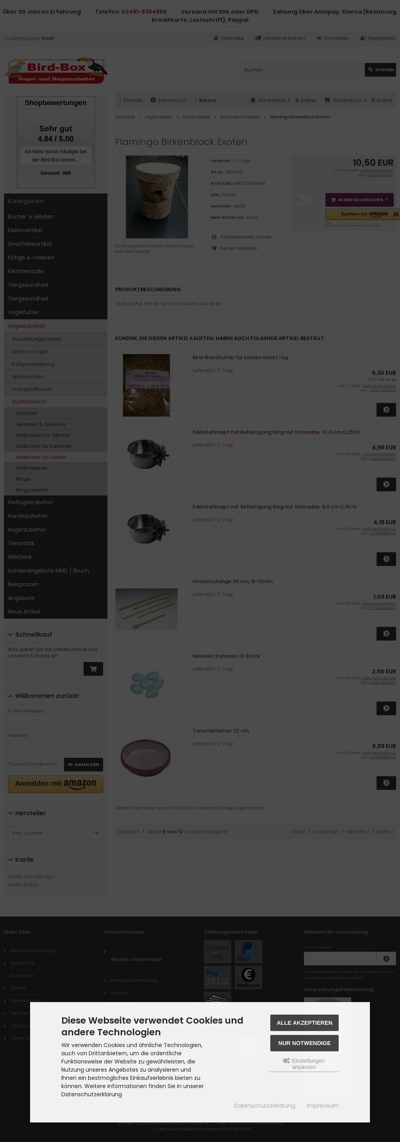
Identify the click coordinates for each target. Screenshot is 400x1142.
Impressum (323, 1106)
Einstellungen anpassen (304, 1064)
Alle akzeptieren (304, 1023)
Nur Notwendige (305, 1043)
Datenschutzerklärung (264, 1106)
